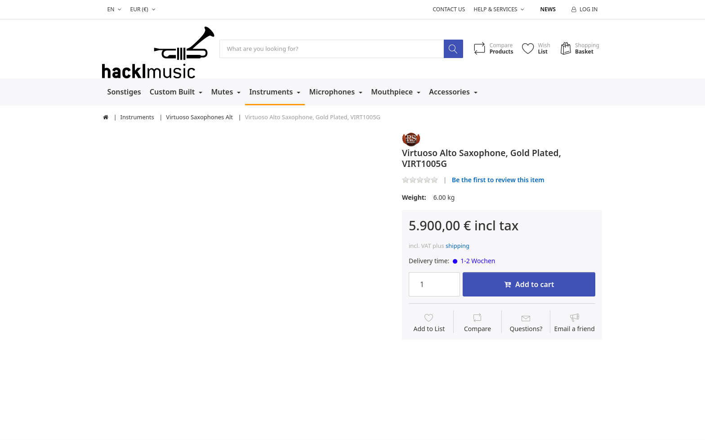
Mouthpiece (393, 92)
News (548, 9)
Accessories (450, 92)
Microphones (333, 92)
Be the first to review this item (498, 179)
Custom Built (173, 92)
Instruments (271, 92)
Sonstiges (124, 92)
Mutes (223, 92)
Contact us (449, 9)
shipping (457, 246)
